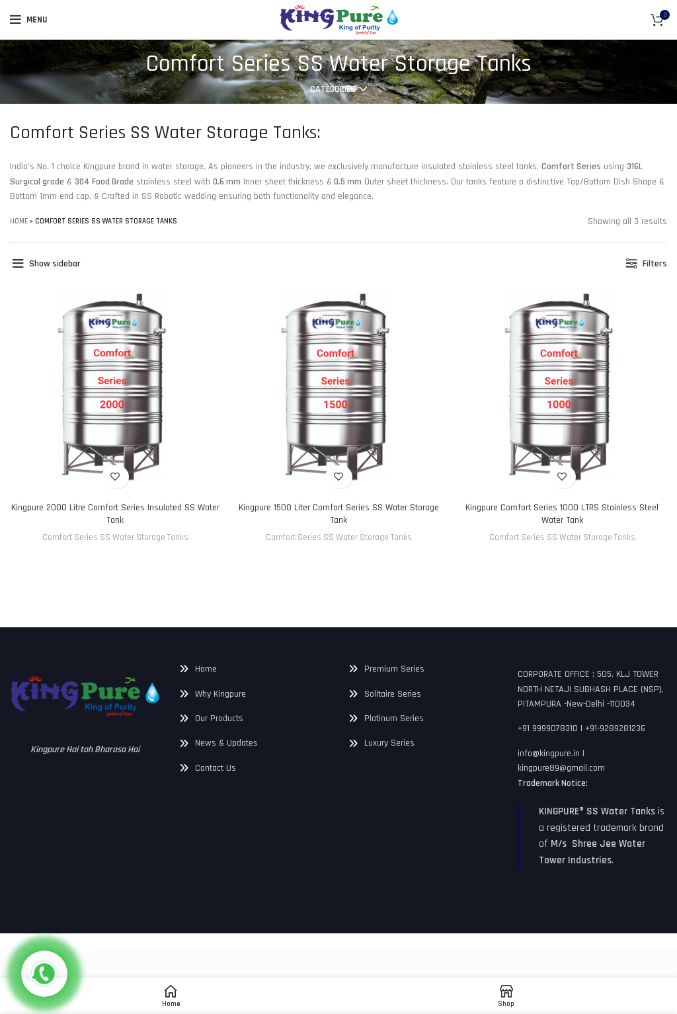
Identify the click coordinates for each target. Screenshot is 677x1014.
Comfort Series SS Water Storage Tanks (114, 538)
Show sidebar (59, 263)
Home (21, 222)
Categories (333, 89)
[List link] (254, 669)
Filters (653, 263)
